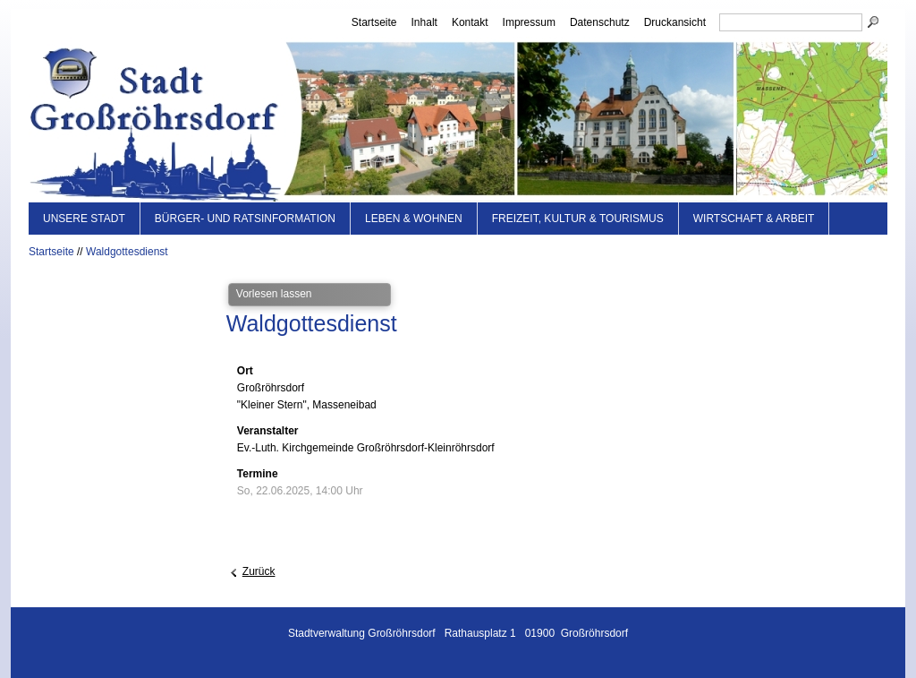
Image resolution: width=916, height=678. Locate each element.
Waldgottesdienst (127, 251)
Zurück (259, 571)
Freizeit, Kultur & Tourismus (578, 218)
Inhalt (424, 22)
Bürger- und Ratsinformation (245, 218)
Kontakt (470, 22)
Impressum (529, 22)
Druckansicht (675, 22)
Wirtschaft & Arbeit (754, 218)
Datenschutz (600, 22)
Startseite (374, 22)
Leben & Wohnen (413, 218)
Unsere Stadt (84, 218)
